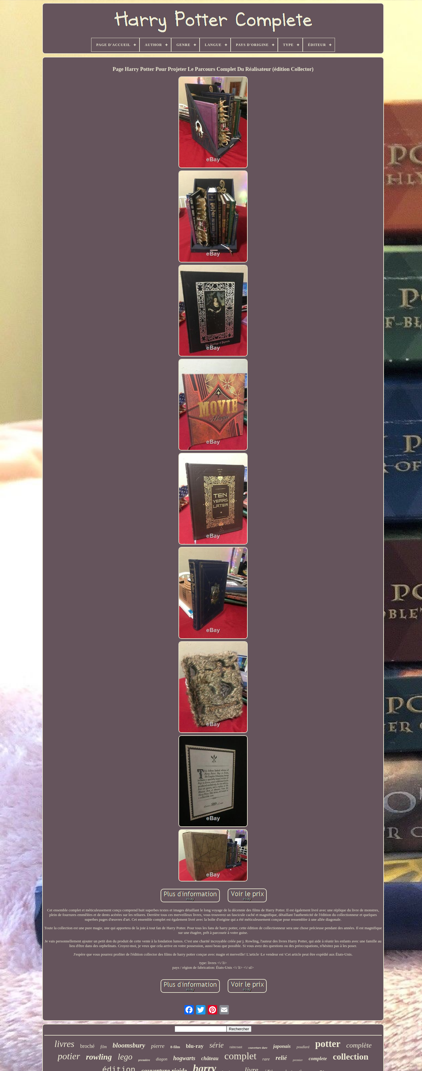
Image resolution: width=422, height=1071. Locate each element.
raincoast (235, 1047)
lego (125, 1056)
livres (64, 1044)
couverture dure (258, 1047)
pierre (157, 1046)
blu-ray (194, 1046)
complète (359, 1045)
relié (281, 1057)
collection (351, 1056)
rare (266, 1059)
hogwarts (184, 1058)
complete (318, 1058)
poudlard (303, 1047)
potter (327, 1043)
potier (69, 1056)
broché (87, 1046)
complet (240, 1055)
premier (298, 1060)
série (217, 1045)
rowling (99, 1056)
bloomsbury (129, 1045)
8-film (175, 1047)
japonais (282, 1046)
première (144, 1060)
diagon (161, 1059)
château (210, 1058)
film (103, 1047)
